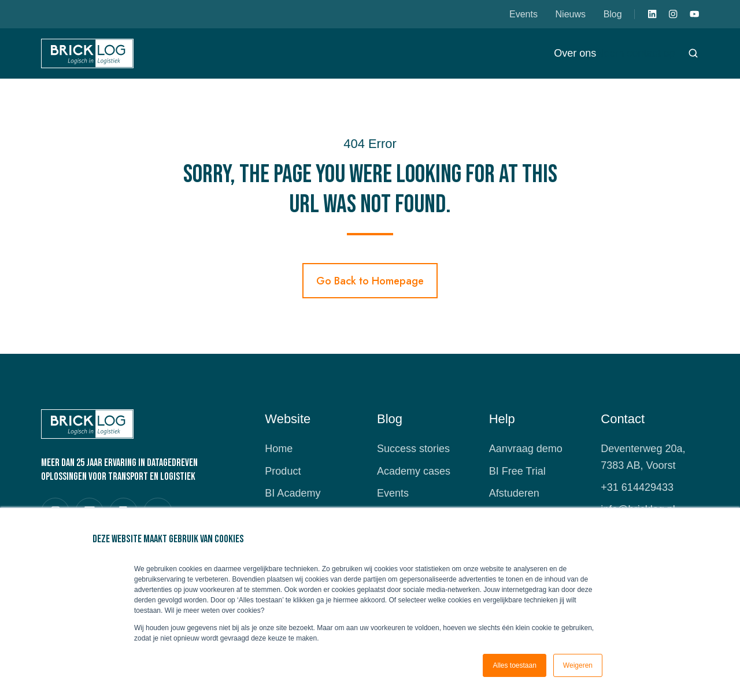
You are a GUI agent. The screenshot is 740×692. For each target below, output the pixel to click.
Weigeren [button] (578, 665)
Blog (613, 14)
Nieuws (571, 14)
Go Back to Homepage (370, 280)
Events (523, 14)
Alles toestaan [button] (514, 665)
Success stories (413, 448)
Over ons (575, 53)
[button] (693, 53)
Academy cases (413, 471)
